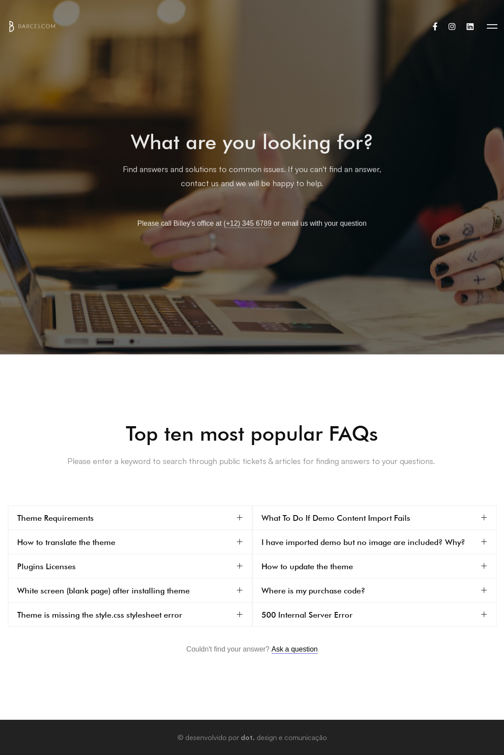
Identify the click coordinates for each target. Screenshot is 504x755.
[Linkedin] (470, 26)
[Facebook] (435, 26)
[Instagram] (452, 26)
